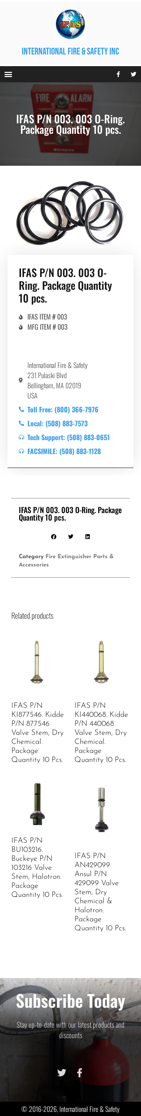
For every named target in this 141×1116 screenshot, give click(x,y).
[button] (8, 74)
